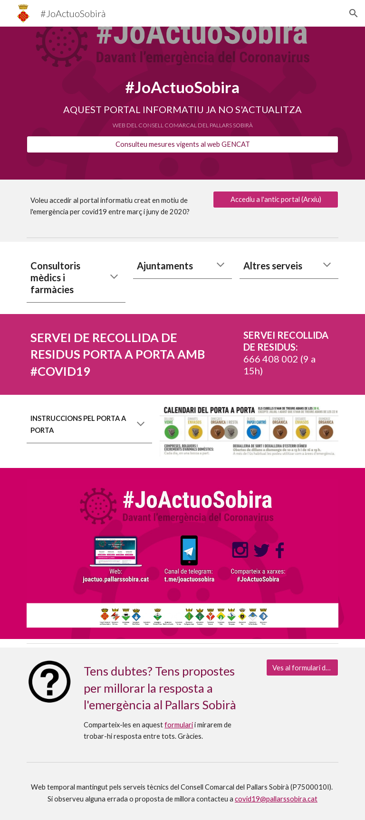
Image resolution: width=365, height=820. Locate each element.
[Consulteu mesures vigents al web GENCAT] (182, 144)
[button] (353, 13)
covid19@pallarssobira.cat (276, 799)
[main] (182, 94)
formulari (178, 725)
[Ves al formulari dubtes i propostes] (302, 667)
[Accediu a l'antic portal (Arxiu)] (275, 199)
